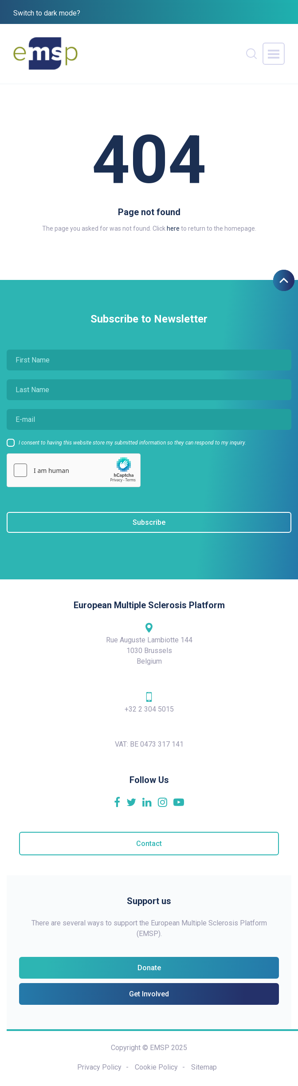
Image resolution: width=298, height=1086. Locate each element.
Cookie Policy (156, 1067)
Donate (149, 968)
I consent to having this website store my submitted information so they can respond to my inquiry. (132, 443)
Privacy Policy (99, 1067)
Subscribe (149, 522)
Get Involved (149, 994)
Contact (149, 843)
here (173, 228)
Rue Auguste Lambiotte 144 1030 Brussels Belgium (149, 643)
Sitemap (204, 1067)
